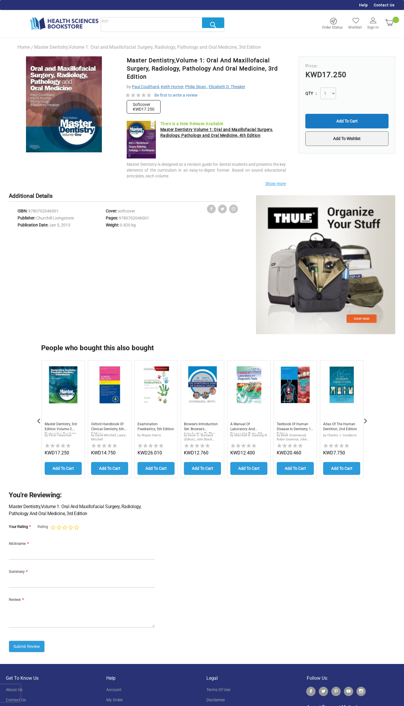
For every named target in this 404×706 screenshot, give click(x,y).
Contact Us (384, 5)
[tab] (33, 196)
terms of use (218, 687)
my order (114, 697)
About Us (14, 687)
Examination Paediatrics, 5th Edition (151, 427)
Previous (38, 418)
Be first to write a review (176, 95)
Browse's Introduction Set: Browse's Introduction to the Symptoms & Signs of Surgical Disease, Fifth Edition (202, 427)
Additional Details (31, 196)
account (113, 687)
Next (365, 418)
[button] (347, 138)
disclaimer (215, 697)
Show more (275, 183)
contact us (16, 697)
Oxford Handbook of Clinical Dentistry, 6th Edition (109, 427)
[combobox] (162, 25)
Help (363, 5)
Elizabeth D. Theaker (227, 86)
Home (24, 47)
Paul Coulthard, (146, 86)
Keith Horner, (172, 86)
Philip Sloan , (196, 86)
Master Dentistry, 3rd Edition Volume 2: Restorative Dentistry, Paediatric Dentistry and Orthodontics (63, 427)
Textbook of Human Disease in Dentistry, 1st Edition (295, 427)
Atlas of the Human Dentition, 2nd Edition (341, 427)
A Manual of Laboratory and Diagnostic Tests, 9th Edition (245, 427)
